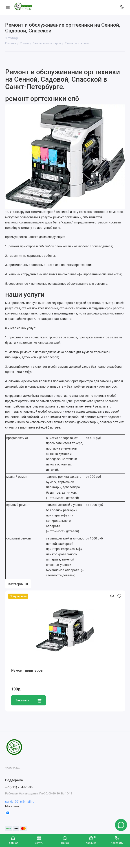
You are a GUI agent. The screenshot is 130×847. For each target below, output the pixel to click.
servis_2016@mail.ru (19, 802)
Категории (18, 584)
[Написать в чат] (121, 825)
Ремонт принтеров (27, 670)
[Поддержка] (122, 7)
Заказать (28, 700)
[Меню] (7, 7)
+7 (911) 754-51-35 (19, 787)
